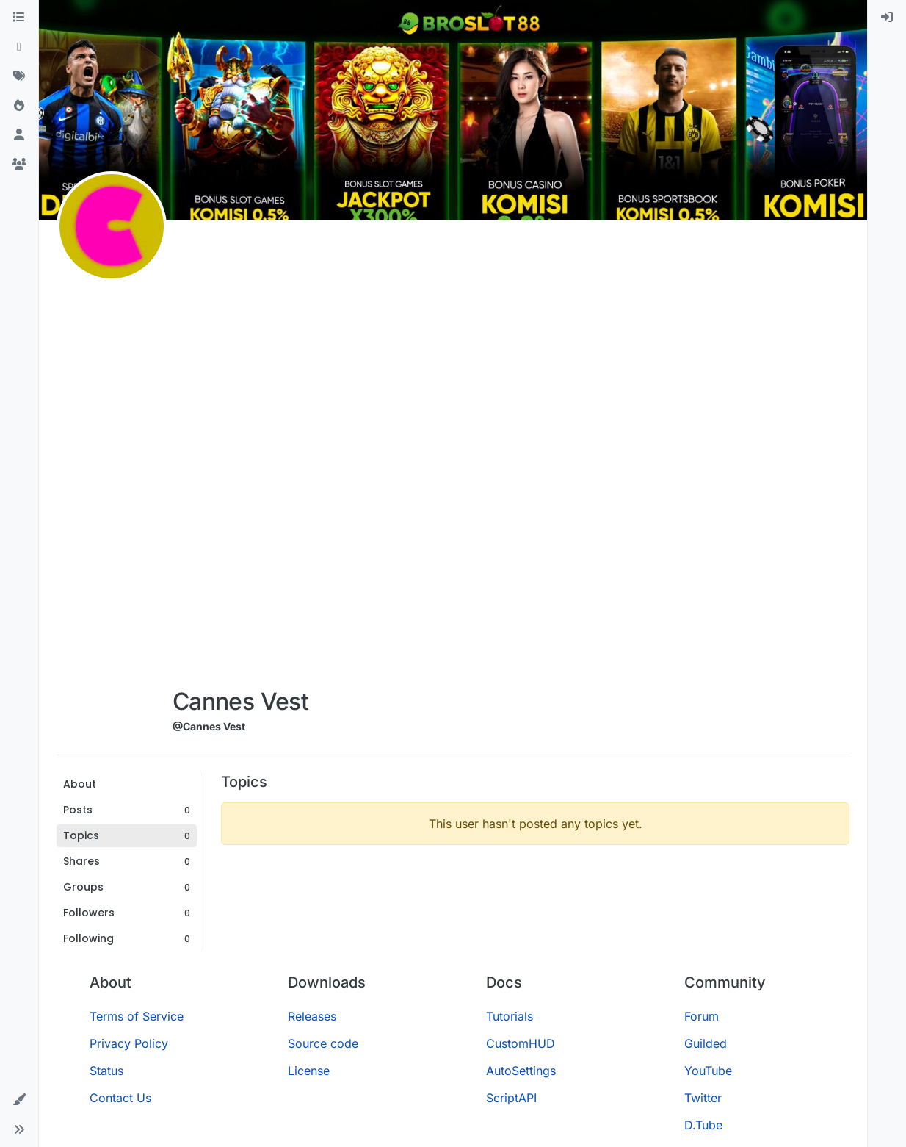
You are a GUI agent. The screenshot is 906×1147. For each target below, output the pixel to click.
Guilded (705, 1043)
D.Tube (703, 1125)
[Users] (19, 135)
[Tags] (19, 76)
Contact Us (120, 1097)
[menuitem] (887, 17)
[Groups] (19, 164)
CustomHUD (520, 1043)
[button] (19, 1100)
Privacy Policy (129, 1043)
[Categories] (19, 17)
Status (106, 1070)
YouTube (708, 1070)
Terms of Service (137, 1016)
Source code (323, 1043)
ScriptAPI (511, 1097)
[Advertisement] (240, 457)
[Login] (887, 17)
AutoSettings (521, 1070)
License (309, 1070)
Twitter (703, 1097)
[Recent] (19, 47)
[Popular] (19, 106)
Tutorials (509, 1016)
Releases (312, 1016)
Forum (701, 1016)
